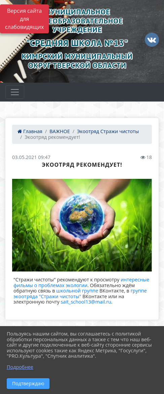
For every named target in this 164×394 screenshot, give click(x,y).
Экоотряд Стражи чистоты (108, 131)
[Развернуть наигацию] (14, 92)
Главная (30, 131)
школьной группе (77, 290)
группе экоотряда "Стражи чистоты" (80, 293)
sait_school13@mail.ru (86, 302)
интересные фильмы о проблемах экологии (81, 282)
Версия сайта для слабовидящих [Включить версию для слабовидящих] (24, 19)
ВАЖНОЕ (60, 131)
